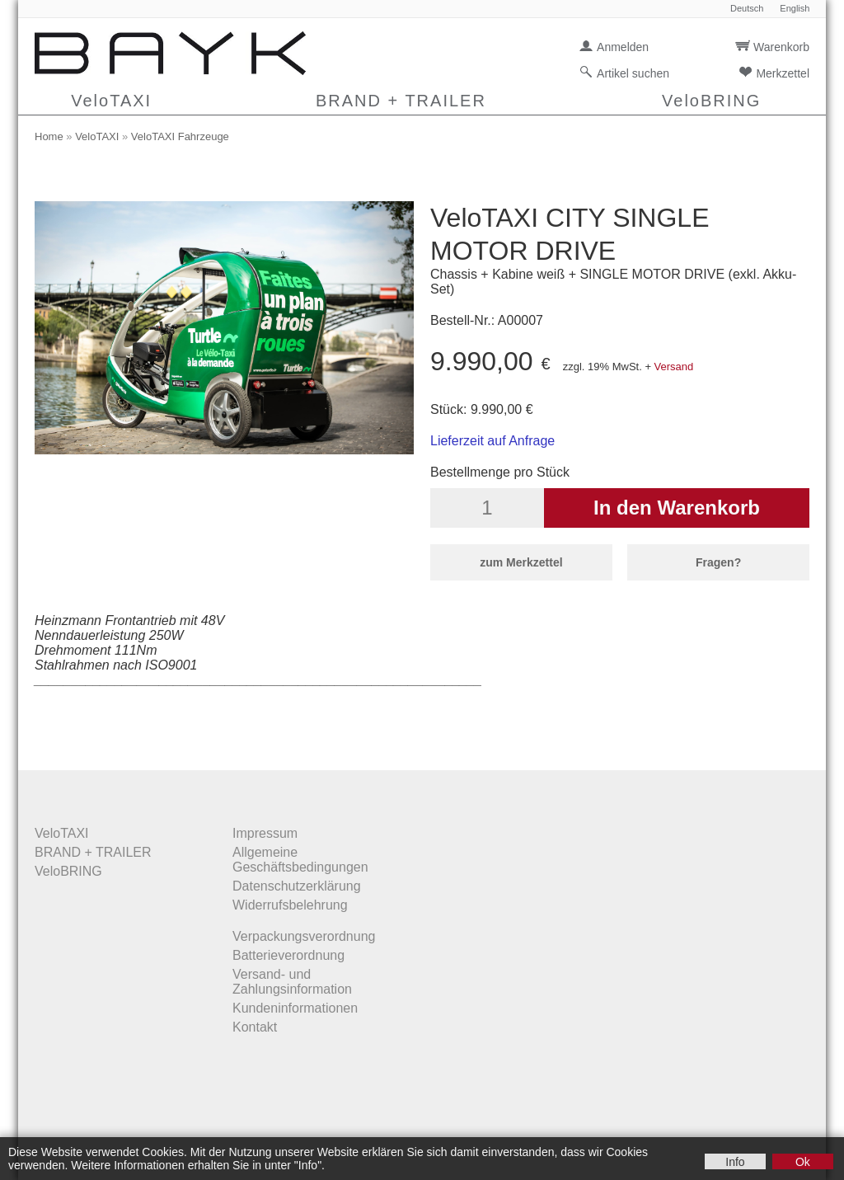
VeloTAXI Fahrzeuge (180, 136)
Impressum (265, 833)
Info (734, 1161)
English (794, 8)
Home (49, 136)
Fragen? (718, 562)
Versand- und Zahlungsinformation (292, 981)
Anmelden (623, 47)
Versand (674, 366)
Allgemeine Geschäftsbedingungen (300, 859)
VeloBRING (711, 101)
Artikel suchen (633, 73)
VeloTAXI (111, 101)
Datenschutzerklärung (296, 886)
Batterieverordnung (288, 955)
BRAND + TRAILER (401, 101)
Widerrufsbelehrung (290, 905)
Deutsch (746, 8)
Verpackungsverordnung (303, 936)
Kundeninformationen (295, 1008)
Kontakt (254, 1027)
